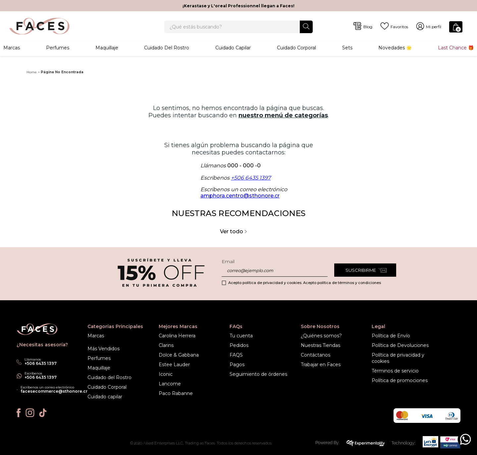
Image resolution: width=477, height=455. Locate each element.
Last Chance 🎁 (456, 55)
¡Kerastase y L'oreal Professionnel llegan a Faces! (238, 5)
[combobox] (238, 30)
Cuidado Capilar (233, 55)
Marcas (11, 55)
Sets (347, 55)
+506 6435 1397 (251, 186)
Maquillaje (106, 55)
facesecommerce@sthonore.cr (54, 391)
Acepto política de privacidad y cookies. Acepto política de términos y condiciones (304, 282)
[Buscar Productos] (306, 30)
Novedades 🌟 (395, 55)
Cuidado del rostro (166, 55)
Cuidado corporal (296, 55)
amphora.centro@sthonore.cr (240, 204)
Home (31, 81)
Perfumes (57, 55)
